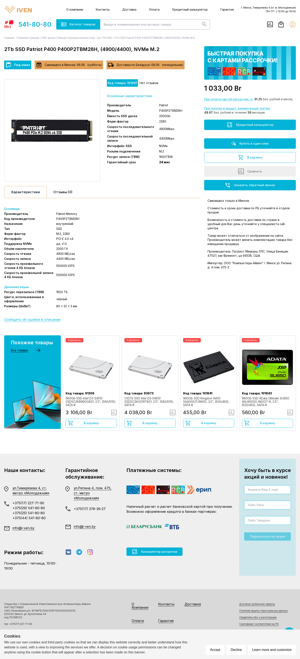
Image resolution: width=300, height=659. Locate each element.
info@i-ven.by (23, 528)
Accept (215, 650)
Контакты (103, 9)
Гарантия (227, 9)
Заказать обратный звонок (250, 185)
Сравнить (250, 171)
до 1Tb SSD (104, 37)
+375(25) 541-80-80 (28, 513)
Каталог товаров (78, 24)
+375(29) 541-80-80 (28, 508)
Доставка (129, 9)
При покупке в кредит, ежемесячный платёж (237, 108)
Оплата (154, 9)
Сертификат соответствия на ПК (259, 624)
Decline (236, 650)
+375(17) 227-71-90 (28, 503)
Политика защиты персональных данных (263, 610)
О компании (74, 9)
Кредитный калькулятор (190, 9)
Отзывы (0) (62, 192)
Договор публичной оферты (257, 604)
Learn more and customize (272, 650)
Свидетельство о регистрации (258, 617)
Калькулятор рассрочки (154, 552)
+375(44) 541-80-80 (29, 518)
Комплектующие (28, 37)
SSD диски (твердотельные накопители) (68, 37)
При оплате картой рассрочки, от (229, 99)
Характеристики (25, 192)
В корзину (250, 157)
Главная (9, 37)
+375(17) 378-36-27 (90, 509)
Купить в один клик (250, 143)
